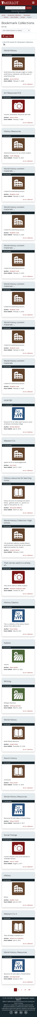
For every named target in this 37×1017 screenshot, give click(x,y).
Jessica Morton (14, 79)
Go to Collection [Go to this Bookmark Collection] (28, 84)
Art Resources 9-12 (12, 93)
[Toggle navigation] (33, 3)
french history (10, 758)
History (6, 17)
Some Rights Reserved (21, 998)
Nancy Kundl (13, 783)
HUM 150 (8, 400)
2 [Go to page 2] (18, 990)
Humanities (27, 15)
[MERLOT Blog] (26, 1013)
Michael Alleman (15, 427)
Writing (7, 681)
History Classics (11, 602)
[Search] (15, 7)
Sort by (4, 27)
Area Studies (14, 17)
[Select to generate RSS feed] (3, 44)
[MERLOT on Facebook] (11, 1013)
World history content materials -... (14, 170)
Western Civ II (10, 914)
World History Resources (15, 797)
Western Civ (9, 441)
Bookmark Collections (14, 15)
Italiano (7, 643)
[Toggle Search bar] (18, 12)
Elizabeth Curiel (14, 194)
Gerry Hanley (14, 629)
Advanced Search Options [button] (18, 11)
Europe (23, 17)
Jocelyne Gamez (15, 550)
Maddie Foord (14, 900)
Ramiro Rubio (14, 117)
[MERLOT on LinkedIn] (21, 1013)
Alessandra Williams (16, 508)
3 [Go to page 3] (21, 990)
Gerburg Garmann (15, 706)
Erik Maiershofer (15, 977)
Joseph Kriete (14, 744)
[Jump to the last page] (29, 989)
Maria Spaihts (14, 667)
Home (3, 15)
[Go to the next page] (25, 989)
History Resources (12, 131)
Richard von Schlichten (16, 938)
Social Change (10, 835)
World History (10, 50)
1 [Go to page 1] (15, 990)
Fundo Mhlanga (14, 156)
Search (29, 8)
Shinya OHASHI (14, 821)
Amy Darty (13, 465)
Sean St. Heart (14, 861)
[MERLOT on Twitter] (16, 1013)
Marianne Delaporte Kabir (17, 588)
